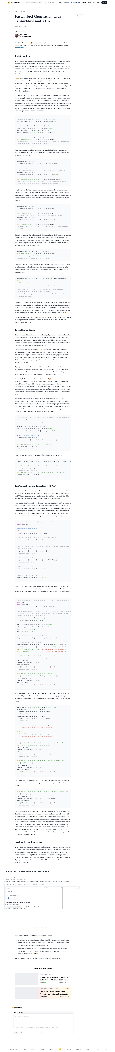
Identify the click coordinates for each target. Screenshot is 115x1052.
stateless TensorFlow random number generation (36, 105)
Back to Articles (20, 11)
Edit (14, 1012)
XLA (16, 335)
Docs (84, 2)
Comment (18, 1033)
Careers (51, 1049)
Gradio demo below (42, 857)
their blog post (24, 362)
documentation (65, 305)
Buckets (75, 2)
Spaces (66, 2)
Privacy (33, 1049)
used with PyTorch (62, 337)
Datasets (58, 2)
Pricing (89, 2)
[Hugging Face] (60, 1049)
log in (33, 1033)
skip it (20, 88)
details (38, 496)
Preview (21, 1012)
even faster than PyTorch (48, 45)
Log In (98, 2)
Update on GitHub (20, 31)
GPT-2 (46, 63)
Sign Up (104, 2)
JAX (44, 337)
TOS (25, 1049)
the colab (53, 320)
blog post (54, 83)
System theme (12, 1049)
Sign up (28, 1033)
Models (51, 2)
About (42, 1049)
